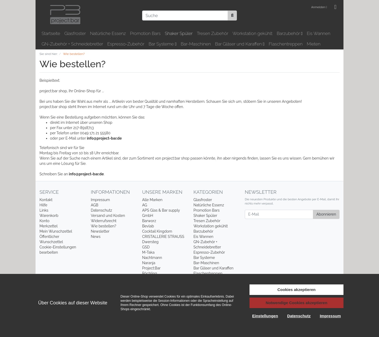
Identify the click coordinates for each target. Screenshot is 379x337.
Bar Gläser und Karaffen (240, 44)
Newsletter (100, 231)
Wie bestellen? (103, 226)
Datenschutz (101, 210)
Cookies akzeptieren (296, 289)
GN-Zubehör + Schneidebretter (72, 44)
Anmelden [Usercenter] (319, 7)
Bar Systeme (163, 44)
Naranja (148, 263)
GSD (146, 247)
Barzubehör (289, 33)
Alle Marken (152, 200)
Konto (44, 221)
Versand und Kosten (108, 215)
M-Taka (148, 252)
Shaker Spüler (178, 33)
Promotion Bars (145, 33)
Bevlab (148, 226)
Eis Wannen (318, 33)
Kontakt (45, 200)
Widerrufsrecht (104, 221)
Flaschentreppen (286, 44)
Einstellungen (265, 316)
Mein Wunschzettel (55, 231)
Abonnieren (326, 214)
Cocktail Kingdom (157, 231)
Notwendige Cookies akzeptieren (296, 302)
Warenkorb (48, 215)
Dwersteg (150, 242)
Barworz (149, 221)
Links (43, 210)
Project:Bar (151, 268)
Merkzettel (48, 226)
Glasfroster (75, 33)
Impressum (100, 200)
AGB (94, 205)
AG (144, 205)
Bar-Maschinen (196, 44)
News (96, 236)
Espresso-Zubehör (125, 44)
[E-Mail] (279, 214)
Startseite (51, 33)
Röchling (149, 273)
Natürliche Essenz (108, 33)
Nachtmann (152, 258)
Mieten (314, 44)
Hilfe (43, 205)
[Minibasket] (335, 7)
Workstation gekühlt (252, 33)
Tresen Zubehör (212, 33)
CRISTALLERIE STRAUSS (163, 236)
